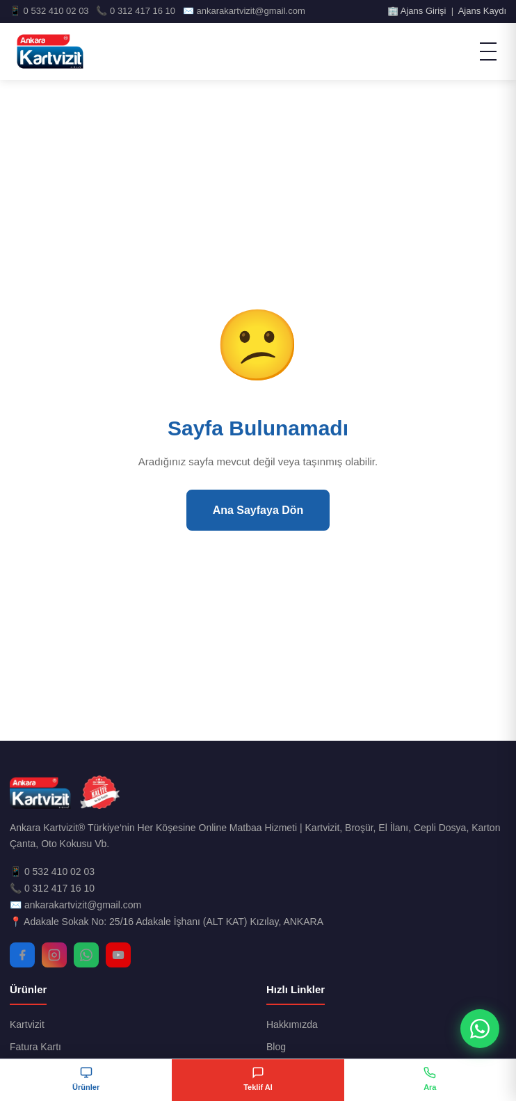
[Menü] (488, 51)
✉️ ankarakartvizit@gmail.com (75, 904)
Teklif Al (258, 1078)
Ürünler (85, 1078)
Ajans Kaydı (482, 11)
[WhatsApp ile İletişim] (479, 1028)
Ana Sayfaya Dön (258, 510)
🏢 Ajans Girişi (416, 11)
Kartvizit (27, 1024)
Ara (430, 1078)
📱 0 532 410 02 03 (52, 871)
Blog (276, 1046)
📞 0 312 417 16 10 (52, 888)
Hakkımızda (292, 1024)
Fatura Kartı (35, 1046)
